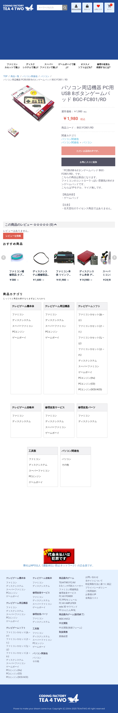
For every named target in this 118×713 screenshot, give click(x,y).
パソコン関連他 (29, 76)
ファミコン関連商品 (68, 589)
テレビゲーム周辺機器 (17, 603)
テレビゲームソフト (16, 628)
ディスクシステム (21, 320)
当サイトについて (94, 580)
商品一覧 (15, 76)
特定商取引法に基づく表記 (98, 584)
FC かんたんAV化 (67, 610)
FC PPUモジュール (68, 600)
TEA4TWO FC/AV (67, 582)
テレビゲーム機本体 (16, 578)
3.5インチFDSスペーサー (71, 586)
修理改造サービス (41, 592)
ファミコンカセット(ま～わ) (91, 352)
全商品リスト (91, 598)
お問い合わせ (91, 577)
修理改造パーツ (40, 614)
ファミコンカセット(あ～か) (91, 317)
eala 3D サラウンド (68, 606)
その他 (65, 464)
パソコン (45, 76)
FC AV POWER (66, 596)
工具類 (36, 628)
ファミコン (18, 314)
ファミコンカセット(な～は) (91, 340)
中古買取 (63, 623)
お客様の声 (90, 594)
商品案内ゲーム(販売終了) (71, 614)
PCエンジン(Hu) (86, 378)
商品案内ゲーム (66, 578)
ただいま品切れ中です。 (88, 151)
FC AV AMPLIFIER (67, 603)
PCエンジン (18, 331)
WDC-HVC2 (64, 619)
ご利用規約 (90, 591)
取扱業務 (63, 632)
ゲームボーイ (19, 337)
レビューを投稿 (13, 236)
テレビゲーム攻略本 (42, 578)
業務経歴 (63, 636)
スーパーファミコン (22, 326)
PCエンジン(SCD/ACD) (90, 389)
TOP (5, 76)
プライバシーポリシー (96, 587)
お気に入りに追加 (88, 162)
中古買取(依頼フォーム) (70, 627)
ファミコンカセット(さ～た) (91, 329)
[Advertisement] (59, 38)
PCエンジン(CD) (86, 383)
